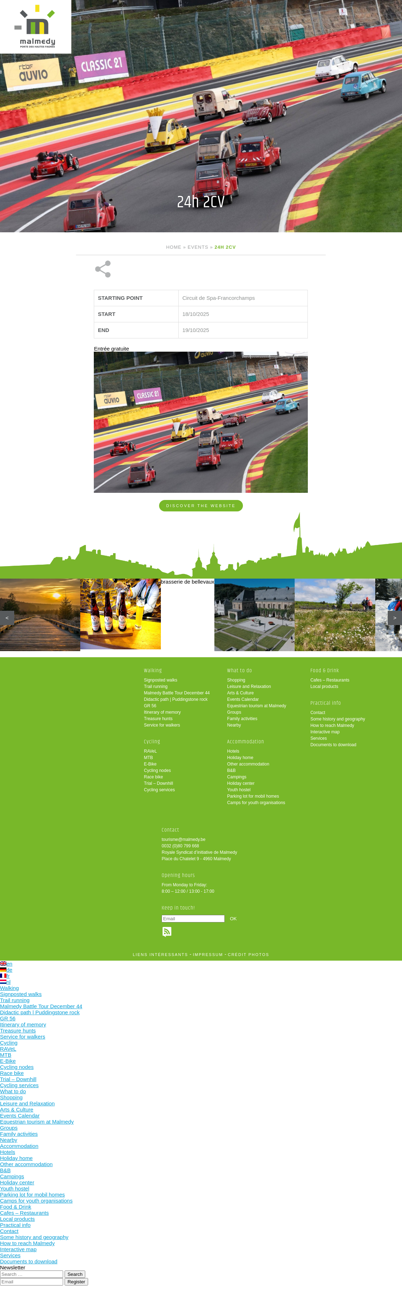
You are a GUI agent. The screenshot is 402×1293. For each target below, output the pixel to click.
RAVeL (150, 751)
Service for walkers (162, 725)
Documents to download (333, 744)
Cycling (152, 741)
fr (5, 976)
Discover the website (201, 506)
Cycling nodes (157, 770)
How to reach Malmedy (332, 725)
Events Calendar (243, 699)
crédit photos (248, 954)
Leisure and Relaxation (249, 686)
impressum (208, 954)
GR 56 (150, 705)
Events (198, 247)
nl (5, 982)
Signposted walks (160, 680)
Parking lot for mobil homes (253, 796)
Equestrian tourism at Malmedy (256, 705)
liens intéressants (160, 954)
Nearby (234, 725)
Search (74, 1274)
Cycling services (159, 789)
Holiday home (240, 757)
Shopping (236, 680)
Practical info (325, 703)
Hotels (233, 751)
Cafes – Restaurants (329, 680)
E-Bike (150, 764)
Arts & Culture (240, 692)
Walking (153, 670)
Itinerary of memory (162, 712)
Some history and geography (337, 719)
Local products (324, 686)
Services (318, 738)
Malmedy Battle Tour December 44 (177, 692)
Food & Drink (324, 670)
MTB (148, 757)
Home (174, 247)
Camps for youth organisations (256, 802)
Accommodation (245, 741)
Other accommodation (248, 764)
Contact (317, 712)
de (6, 970)
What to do (239, 670)
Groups (234, 712)
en (6, 964)
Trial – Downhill (158, 783)
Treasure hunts (158, 718)
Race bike (153, 776)
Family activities (242, 718)
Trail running (156, 686)
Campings (236, 776)
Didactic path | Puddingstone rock (176, 699)
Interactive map (325, 731)
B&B (231, 770)
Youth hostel (239, 789)
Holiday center (241, 783)
